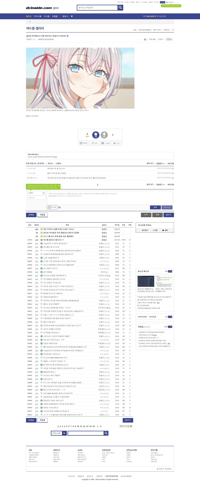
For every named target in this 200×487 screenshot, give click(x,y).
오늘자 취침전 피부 (49, 343)
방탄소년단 (56, 459)
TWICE (55, 461)
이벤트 (150, 2)
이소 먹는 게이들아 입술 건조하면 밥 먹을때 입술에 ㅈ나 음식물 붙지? (62, 383)
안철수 (104, 457)
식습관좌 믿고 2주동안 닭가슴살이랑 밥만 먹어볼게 (61, 351)
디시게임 (144, 2)
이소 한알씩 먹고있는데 (51, 283)
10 (78, 426)
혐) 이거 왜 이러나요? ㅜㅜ (52, 390)
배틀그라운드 (33, 457)
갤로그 (138, 2)
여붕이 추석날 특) (49, 408)
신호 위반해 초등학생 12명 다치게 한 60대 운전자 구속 (155, 346)
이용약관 (99, 476)
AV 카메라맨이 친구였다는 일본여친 (150, 300)
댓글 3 (169, 39)
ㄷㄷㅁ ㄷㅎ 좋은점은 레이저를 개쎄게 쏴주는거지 (60, 415)
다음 (98, 426)
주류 (127, 459)
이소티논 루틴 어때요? (50, 375)
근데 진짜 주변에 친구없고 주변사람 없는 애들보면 (61, 311)
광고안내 (90, 476)
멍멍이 (128, 453)
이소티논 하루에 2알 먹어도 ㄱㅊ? (55, 308)
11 (81, 426)
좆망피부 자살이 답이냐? (51, 400)
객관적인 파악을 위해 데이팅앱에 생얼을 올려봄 (60, 301)
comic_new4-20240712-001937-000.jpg (42, 157)
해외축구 (80, 461)
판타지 (153, 457)
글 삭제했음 (46, 272)
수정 (146, 215)
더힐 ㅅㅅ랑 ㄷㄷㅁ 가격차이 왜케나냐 (56, 315)
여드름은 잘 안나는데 (50, 247)
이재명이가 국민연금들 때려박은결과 (151, 332)
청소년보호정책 (126, 476)
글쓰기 (168, 215)
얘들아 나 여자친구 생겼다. (52, 361)
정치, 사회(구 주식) (108, 453)
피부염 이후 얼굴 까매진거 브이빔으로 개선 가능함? (61, 368)
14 (91, 426)
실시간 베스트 (143, 271)
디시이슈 (152, 317)
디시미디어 (142, 317)
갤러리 (29, 16)
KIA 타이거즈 (82, 457)
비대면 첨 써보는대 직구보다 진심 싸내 (56, 290)
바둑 (103, 459)
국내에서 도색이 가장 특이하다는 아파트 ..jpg (154, 343)
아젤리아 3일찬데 (48, 297)
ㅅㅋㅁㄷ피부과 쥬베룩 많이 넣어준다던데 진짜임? (61, 251)
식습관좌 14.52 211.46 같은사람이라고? (57, 254)
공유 (95, 143)
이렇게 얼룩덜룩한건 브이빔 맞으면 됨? (57, 404)
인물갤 (132, 2)
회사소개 (71, 476)
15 (94, 426)
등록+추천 (167, 207)
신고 (116, 143)
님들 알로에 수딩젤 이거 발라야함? (55, 397)
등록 (155, 207)
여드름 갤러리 (35, 28)
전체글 (31, 215)
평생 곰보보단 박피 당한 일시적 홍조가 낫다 (58, 386)
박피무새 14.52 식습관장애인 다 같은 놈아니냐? (60, 326)
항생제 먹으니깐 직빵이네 (51, 293)
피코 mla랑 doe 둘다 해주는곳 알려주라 (57, 393)
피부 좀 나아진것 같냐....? (51, 340)
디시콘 (156, 2)
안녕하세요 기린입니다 (50, 354)
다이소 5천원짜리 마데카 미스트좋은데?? (57, 265)
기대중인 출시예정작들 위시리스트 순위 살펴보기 (154, 297)
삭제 (173, 168)
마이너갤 (120, 2)
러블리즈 (56, 455)
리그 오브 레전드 (34, 453)
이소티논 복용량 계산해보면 (52, 276)
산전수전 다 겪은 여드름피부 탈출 (54, 336)
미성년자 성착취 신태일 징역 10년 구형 (152, 341)
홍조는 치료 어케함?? (50, 304)
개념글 (42, 215)
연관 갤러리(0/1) (145, 30)
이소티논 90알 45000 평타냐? (53, 358)
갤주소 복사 (157, 30)
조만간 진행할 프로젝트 (51, 329)
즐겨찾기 (145, 230)
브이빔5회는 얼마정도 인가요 (53, 279)
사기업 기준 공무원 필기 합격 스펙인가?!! (57, 261)
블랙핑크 (56, 453)
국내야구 (80, 453)
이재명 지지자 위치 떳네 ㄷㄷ (149, 338)
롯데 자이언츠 (82, 459)
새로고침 (170, 164)
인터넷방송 (154, 453)
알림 (165, 230)
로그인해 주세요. (145, 225)
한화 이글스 (81, 455)
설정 (134, 30)
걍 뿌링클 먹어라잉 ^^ (50, 333)
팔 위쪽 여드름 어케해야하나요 (53, 365)
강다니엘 (56, 457)
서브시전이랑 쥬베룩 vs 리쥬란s (54, 411)
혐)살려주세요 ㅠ (48, 372)
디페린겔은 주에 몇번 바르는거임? (55, 318)
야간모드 (170, 2)
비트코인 (105, 455)
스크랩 (145, 39)
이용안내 (166, 30)
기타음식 (129, 461)
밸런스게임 (46, 322)
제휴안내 (81, 476)
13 (87, 426)
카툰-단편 (154, 461)
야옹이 (128, 455)
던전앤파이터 (33, 461)
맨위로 (168, 469)
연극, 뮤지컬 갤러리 (157, 455)
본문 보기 (150, 163)
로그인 (162, 2)
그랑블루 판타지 (34, 455)
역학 (103, 461)
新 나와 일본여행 (143, 305)
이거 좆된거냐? (48, 268)
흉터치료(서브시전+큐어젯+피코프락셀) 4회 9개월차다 (62, 347)
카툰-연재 (154, 459)
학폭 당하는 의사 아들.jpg (147, 335)
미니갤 (126, 2)
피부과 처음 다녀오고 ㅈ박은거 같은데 (56, 286)
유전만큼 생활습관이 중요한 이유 (149, 308)
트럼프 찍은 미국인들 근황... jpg (148, 303)
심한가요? (46, 379)
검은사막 (31, 459)
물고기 (128, 457)
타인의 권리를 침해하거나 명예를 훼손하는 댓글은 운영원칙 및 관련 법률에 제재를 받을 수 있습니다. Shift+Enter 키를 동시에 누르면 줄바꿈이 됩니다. (83, 195)
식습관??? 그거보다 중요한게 (53, 243)
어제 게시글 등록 (154, 16)
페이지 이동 (126, 426)
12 (84, 426)
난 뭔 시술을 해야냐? (50, 258)
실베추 (84, 143)
